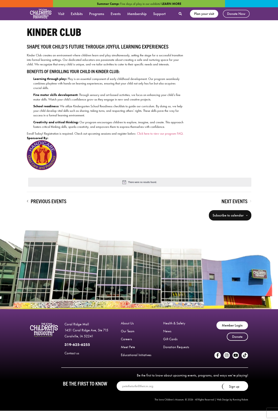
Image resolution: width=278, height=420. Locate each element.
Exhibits (77, 13)
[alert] (139, 183)
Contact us (71, 354)
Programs (96, 13)
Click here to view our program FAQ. (160, 135)
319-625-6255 (77, 346)
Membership (137, 13)
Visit (61, 13)
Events (116, 13)
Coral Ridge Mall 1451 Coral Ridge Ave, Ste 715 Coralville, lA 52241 (86, 331)
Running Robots (240, 401)
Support (159, 13)
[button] (180, 14)
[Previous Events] (46, 203)
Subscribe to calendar (228, 217)
